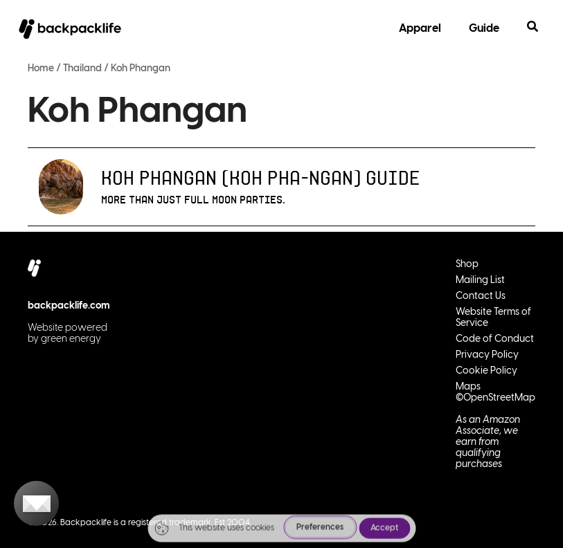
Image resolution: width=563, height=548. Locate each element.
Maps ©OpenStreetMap (495, 392)
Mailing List (480, 280)
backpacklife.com (69, 306)
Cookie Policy (486, 371)
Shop (467, 264)
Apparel (420, 29)
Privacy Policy (487, 355)
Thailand (82, 69)
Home (41, 69)
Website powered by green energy (67, 334)
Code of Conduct (495, 339)
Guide (484, 29)
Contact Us (481, 296)
